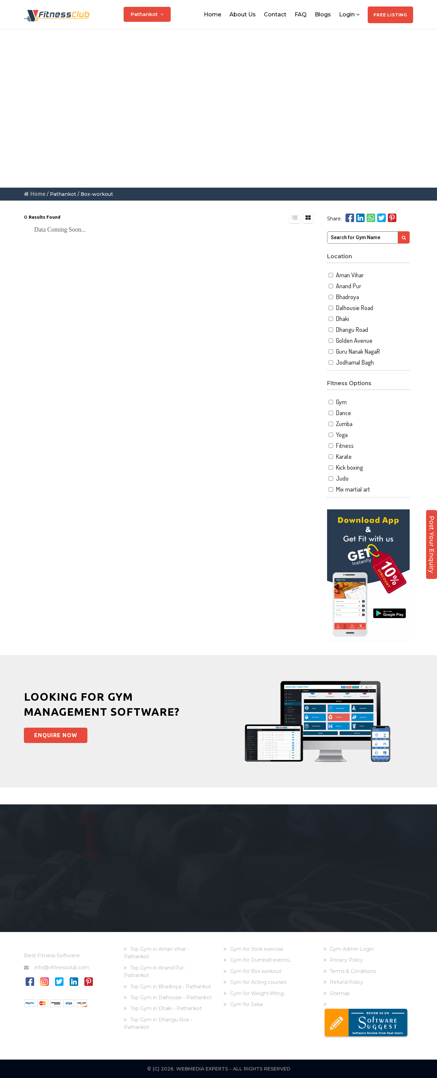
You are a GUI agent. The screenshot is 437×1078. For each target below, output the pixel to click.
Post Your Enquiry (431, 544)
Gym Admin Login (351, 949)
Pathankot (147, 14)
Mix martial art (348, 489)
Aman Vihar (345, 275)
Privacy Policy (346, 960)
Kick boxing (345, 467)
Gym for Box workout (255, 971)
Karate (339, 456)
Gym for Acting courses (258, 982)
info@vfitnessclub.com (56, 967)
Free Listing (390, 14)
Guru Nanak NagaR (353, 351)
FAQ (301, 14)
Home (212, 14)
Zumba (340, 423)
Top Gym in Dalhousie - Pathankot (171, 997)
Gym (337, 402)
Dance (339, 413)
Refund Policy (346, 982)
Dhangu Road (347, 329)
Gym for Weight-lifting (257, 993)
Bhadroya (343, 297)
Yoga (337, 434)
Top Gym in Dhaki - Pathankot (166, 1008)
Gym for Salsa (246, 1004)
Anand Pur (344, 286)
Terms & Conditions (353, 971)
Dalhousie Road (350, 307)
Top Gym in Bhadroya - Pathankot (170, 987)
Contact (275, 14)
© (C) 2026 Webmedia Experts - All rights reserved (218, 1069)
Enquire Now (55, 735)
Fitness (340, 445)
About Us (242, 14)
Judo (338, 478)
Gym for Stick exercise (256, 949)
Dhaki (338, 318)
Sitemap (340, 993)
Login (349, 14)
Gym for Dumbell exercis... (261, 960)
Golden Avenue (350, 340)
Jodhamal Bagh (350, 362)
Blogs (323, 14)
